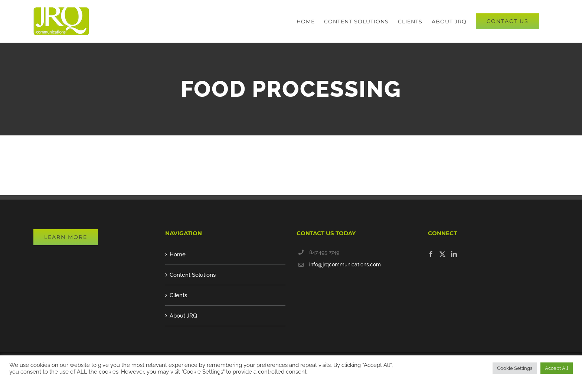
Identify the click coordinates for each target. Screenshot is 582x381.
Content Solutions (193, 275)
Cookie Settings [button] (514, 368)
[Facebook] (431, 254)
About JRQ (183, 315)
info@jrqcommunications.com (345, 264)
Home (178, 254)
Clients (178, 295)
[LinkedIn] (454, 254)
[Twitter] (442, 254)
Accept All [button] (556, 368)
